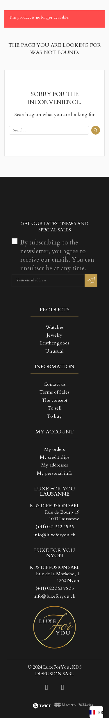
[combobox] (96, 712)
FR (96, 712)
